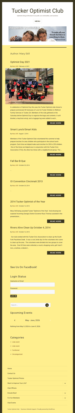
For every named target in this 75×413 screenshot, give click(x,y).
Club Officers (12, 388)
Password (13, 288)
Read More (55, 123)
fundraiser (16, 350)
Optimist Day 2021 (20, 62)
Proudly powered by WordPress (46, 409)
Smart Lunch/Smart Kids (23, 129)
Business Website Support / (29, 409)
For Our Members (14, 398)
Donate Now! (12, 393)
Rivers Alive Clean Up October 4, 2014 (30, 227)
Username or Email (17, 281)
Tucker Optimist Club (37, 10)
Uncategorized (17, 354)
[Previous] (14, 320)
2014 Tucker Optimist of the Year (27, 201)
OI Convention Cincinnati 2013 (26, 181)
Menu (37, 21)
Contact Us (11, 373)
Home (10, 368)
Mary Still (15, 66)
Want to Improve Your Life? (17, 383)
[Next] (50, 320)
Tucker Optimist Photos (16, 378)
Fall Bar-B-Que (18, 161)
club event (16, 342)
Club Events (12, 403)
